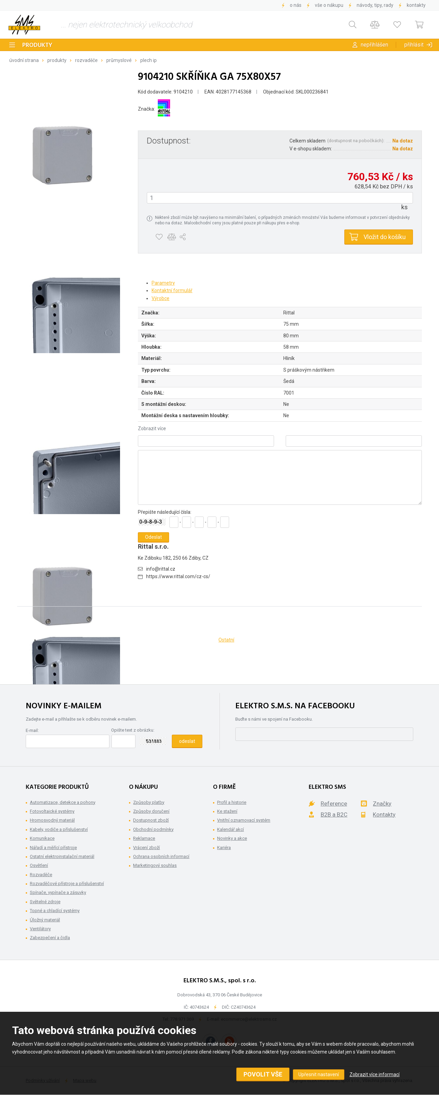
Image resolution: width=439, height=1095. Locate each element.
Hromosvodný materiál (52, 820)
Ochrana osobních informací (161, 856)
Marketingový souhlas (155, 865)
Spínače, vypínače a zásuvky (58, 892)
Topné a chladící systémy (55, 910)
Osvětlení (39, 865)
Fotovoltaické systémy (52, 811)
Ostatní (226, 640)
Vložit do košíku (385, 236)
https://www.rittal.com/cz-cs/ (178, 576)
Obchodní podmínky (153, 829)
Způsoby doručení (151, 811)
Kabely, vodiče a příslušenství (59, 829)
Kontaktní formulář (172, 290)
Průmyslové (119, 60)
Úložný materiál (45, 919)
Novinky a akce (232, 838)
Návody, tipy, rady (375, 5)
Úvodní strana (24, 60)
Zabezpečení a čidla (50, 937)
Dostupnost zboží (151, 820)
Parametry (163, 283)
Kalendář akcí (230, 829)
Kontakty (416, 5)
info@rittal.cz (160, 569)
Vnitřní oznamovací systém (243, 820)
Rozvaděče (86, 60)
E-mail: (32, 730)
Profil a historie (231, 802)
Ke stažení (227, 811)
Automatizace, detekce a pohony (62, 802)
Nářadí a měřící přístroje (53, 847)
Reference (334, 803)
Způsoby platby (148, 802)
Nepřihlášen (374, 44)
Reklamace (144, 838)
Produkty (37, 45)
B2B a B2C (334, 814)
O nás (295, 5)
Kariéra (224, 847)
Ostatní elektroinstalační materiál (62, 856)
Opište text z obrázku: (132, 730)
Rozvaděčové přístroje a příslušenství (67, 883)
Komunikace (42, 838)
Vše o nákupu (329, 5)
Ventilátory (40, 928)
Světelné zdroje (45, 901)
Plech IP (148, 60)
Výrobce (160, 298)
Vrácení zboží (146, 847)
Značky (382, 803)
